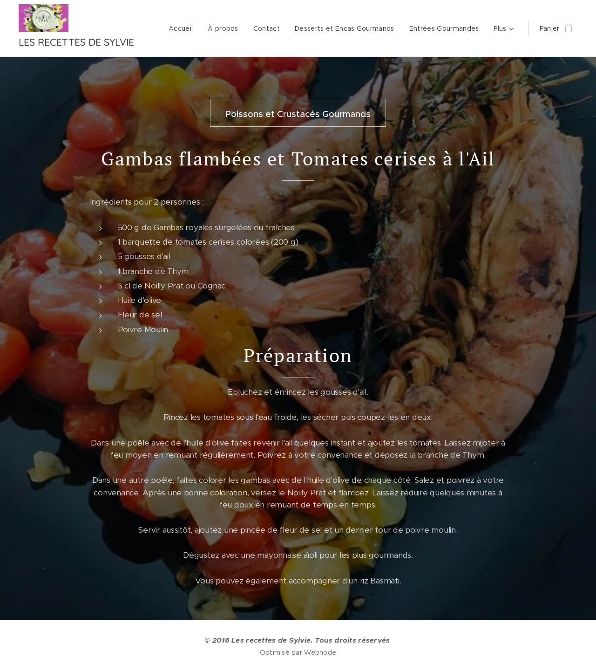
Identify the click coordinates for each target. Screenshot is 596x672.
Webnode (320, 652)
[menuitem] (183, 28)
